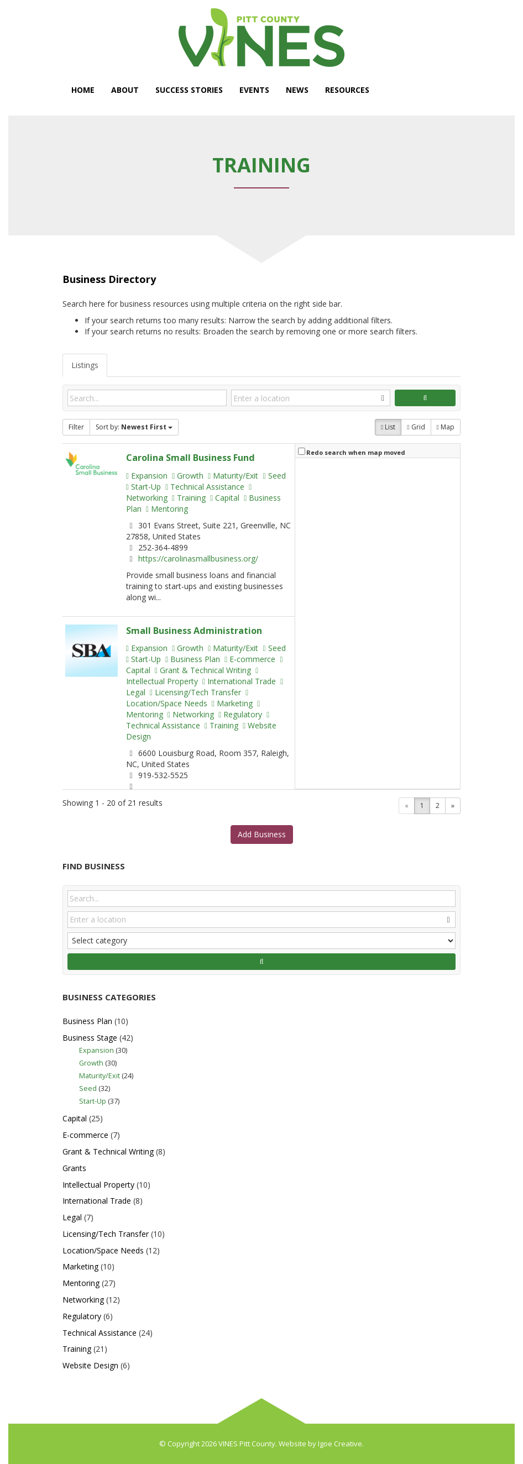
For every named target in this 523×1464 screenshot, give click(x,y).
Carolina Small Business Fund (190, 458)
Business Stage (89, 1037)
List (388, 427)
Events (254, 90)
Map (445, 427)
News (297, 90)
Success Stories (189, 90)
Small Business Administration (194, 631)
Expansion (147, 475)
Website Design (90, 1365)
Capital (224, 497)
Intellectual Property (192, 676)
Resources (347, 90)
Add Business (262, 834)
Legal (72, 1217)
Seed (274, 475)
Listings (84, 365)
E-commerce (249, 659)
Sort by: (134, 427)
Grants (74, 1168)
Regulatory (240, 714)
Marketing (232, 703)
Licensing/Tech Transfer (195, 692)
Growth (187, 475)
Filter (76, 427)
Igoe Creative (340, 1444)
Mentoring (167, 508)
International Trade (239, 681)
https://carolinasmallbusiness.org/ (198, 558)
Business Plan (192, 659)
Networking (191, 714)
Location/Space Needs (187, 699)
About (125, 90)
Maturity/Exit (233, 475)
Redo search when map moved (355, 452)
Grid (416, 427)
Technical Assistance (204, 486)
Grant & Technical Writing (203, 670)
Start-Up (143, 486)
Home (83, 90)
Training (189, 497)
